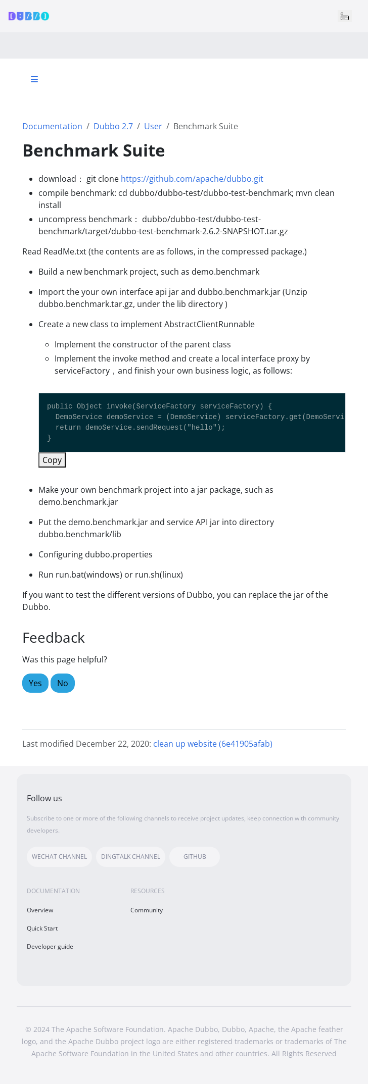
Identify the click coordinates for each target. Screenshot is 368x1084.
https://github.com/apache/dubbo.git (192, 178)
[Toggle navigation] (345, 16)
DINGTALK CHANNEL (130, 856)
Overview (40, 910)
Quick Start (42, 928)
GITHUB (194, 856)
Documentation (52, 126)
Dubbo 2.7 (113, 126)
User (153, 126)
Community (146, 910)
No (62, 683)
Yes (35, 683)
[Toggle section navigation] (34, 79)
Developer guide (50, 946)
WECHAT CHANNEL (59, 856)
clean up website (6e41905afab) (212, 743)
